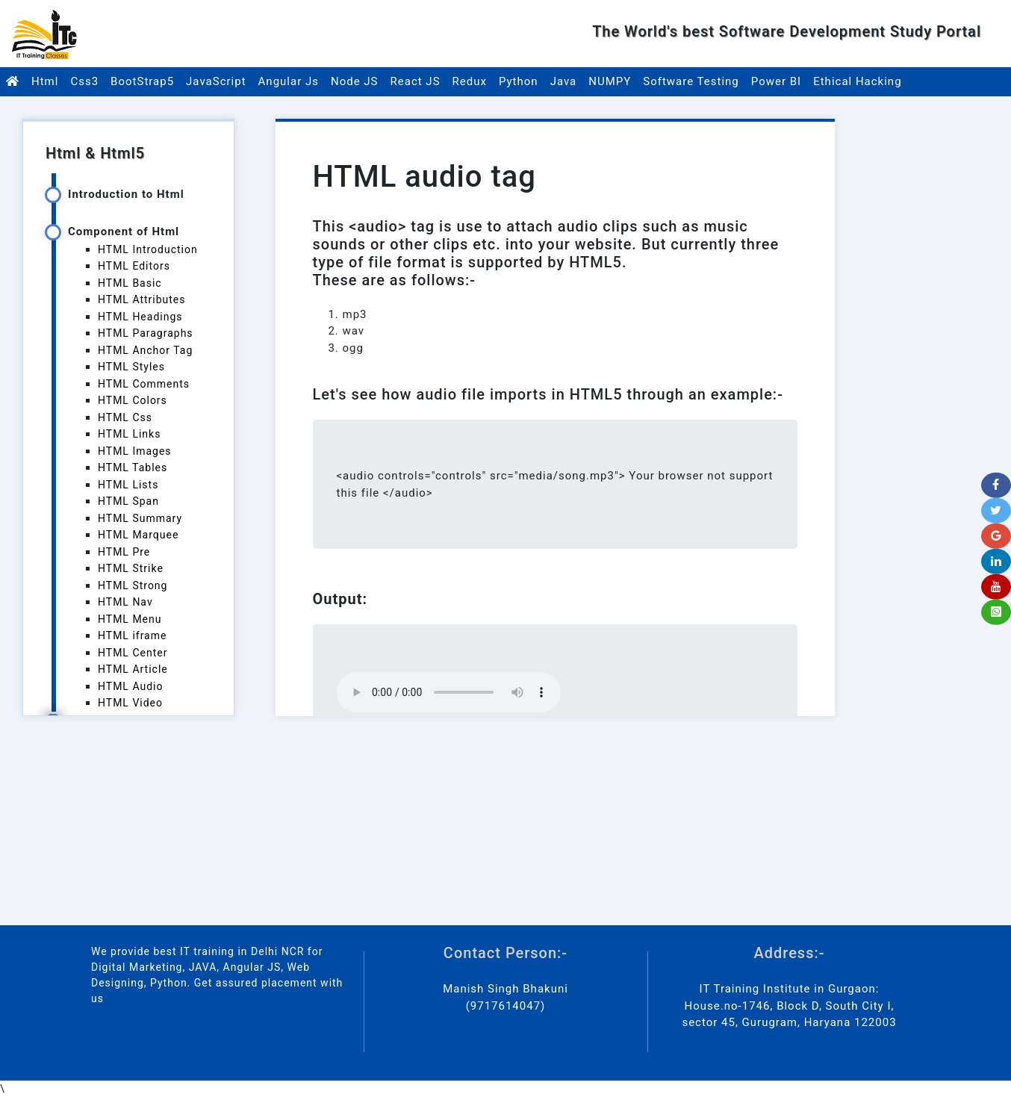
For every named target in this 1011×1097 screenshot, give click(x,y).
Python (518, 81)
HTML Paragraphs (145, 333)
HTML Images (135, 451)
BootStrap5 (142, 81)
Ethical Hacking (857, 81)
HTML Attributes (142, 299)
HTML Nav (125, 602)
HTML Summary (140, 518)
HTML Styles (131, 367)
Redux (469, 81)
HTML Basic (130, 283)
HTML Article (133, 669)
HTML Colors (132, 400)
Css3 (84, 81)
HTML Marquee (138, 535)
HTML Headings (140, 317)
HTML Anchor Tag (145, 350)
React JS (416, 81)
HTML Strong (132, 585)
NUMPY (609, 81)
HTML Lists (128, 485)
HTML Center (132, 653)
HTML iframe (132, 635)
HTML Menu (129, 619)
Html (44, 81)
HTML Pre (124, 552)
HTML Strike (131, 568)
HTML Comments (144, 384)
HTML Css (125, 417)
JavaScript (216, 81)
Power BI (776, 81)
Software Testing (691, 81)
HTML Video (130, 703)
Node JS (355, 81)
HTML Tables (132, 467)
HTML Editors (134, 266)
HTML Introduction (148, 249)
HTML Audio (130, 686)
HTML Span (128, 501)
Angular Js (288, 81)
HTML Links (129, 434)
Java (563, 81)
